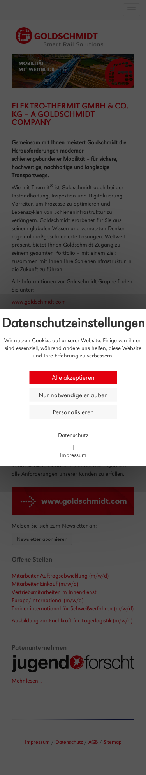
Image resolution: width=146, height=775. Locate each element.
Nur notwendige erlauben (73, 394)
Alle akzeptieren (73, 377)
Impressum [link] (73, 454)
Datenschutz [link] (73, 435)
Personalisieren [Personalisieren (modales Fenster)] (73, 412)
